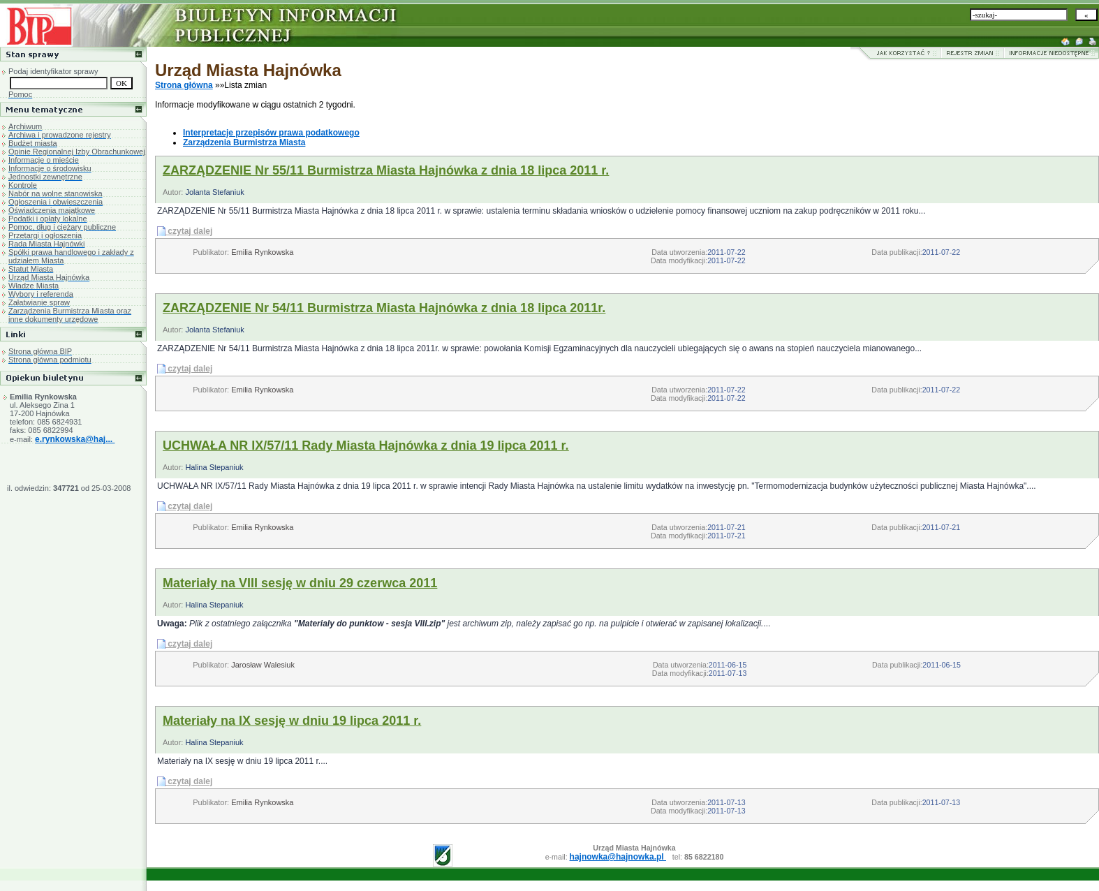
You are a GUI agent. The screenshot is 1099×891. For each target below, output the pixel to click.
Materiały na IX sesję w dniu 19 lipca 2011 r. (292, 721)
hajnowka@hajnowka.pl (618, 857)
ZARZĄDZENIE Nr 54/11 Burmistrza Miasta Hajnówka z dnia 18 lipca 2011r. (384, 308)
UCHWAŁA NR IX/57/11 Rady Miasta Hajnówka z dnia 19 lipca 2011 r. (366, 445)
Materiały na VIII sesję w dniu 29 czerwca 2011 (300, 583)
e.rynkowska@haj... (75, 439)
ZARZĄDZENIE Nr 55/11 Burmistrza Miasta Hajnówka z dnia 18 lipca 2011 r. (386, 170)
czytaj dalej (190, 231)
